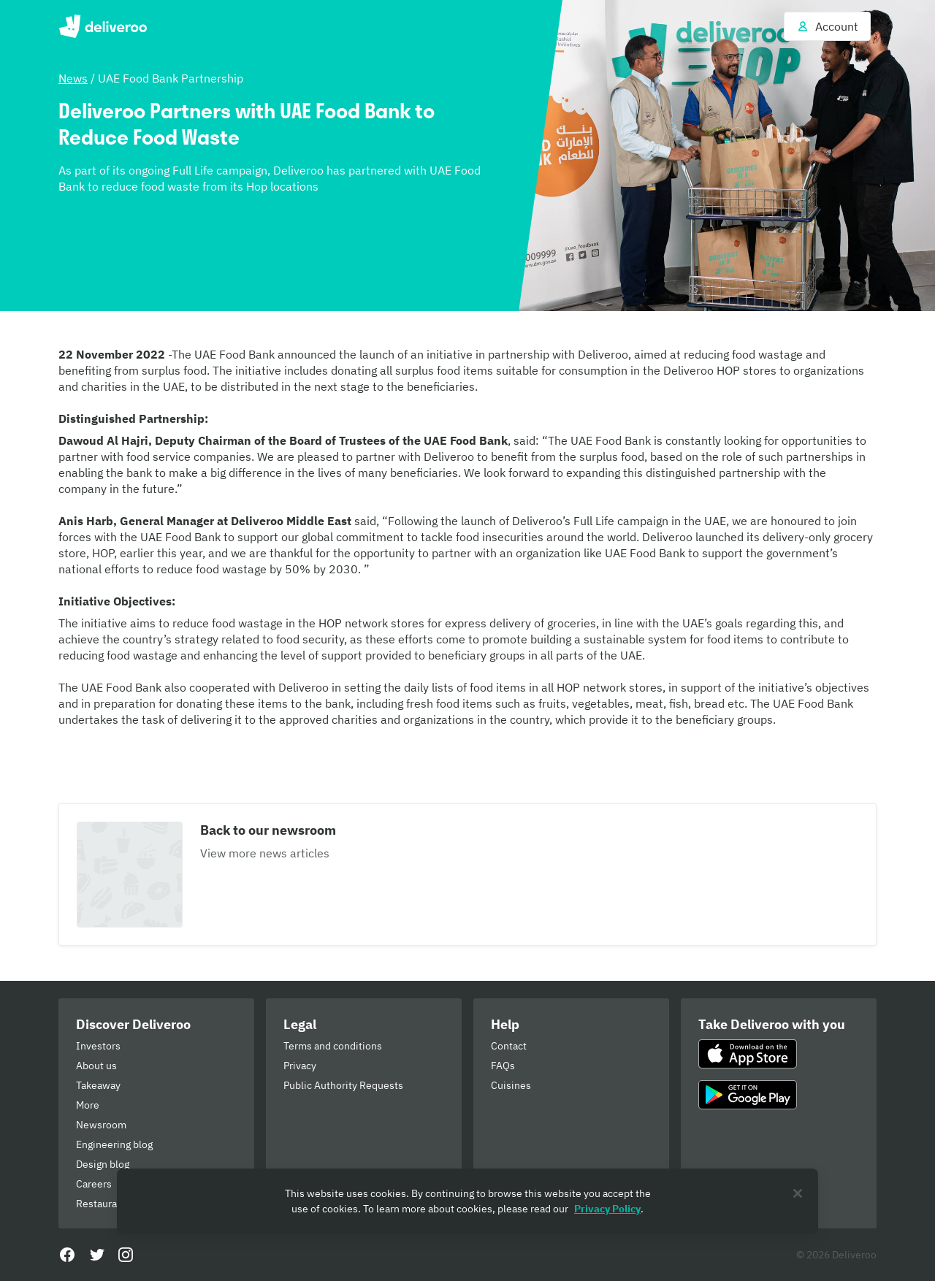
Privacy (299, 1065)
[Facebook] (67, 1254)
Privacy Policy (607, 1208)
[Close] (797, 1193)
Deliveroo (102, 26)
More (87, 1105)
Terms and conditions (332, 1045)
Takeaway (98, 1085)
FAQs (503, 1065)
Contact (509, 1045)
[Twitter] (96, 1254)
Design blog (102, 1164)
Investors (98, 1045)
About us (96, 1065)
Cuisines (511, 1085)
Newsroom (101, 1124)
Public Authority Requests (343, 1085)
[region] (467, 1201)
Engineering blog (114, 1144)
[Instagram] (125, 1254)
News (73, 78)
